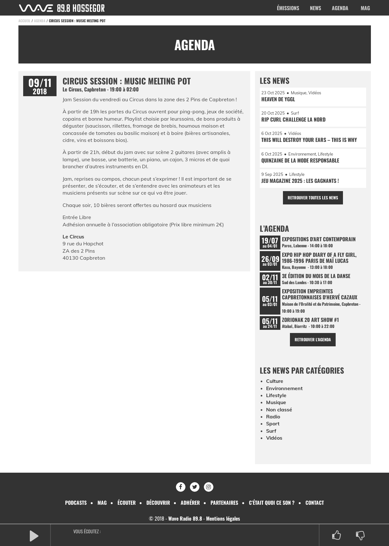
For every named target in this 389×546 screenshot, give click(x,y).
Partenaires (225, 502)
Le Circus (73, 236)
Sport (272, 425)
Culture (275, 382)
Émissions (288, 8)
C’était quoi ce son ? (273, 502)
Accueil (24, 20)
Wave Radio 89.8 (185, 519)
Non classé (279, 410)
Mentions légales (223, 519)
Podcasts (75, 502)
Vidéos (274, 439)
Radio (273, 418)
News (315, 8)
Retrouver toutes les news (313, 198)
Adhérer (190, 502)
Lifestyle (276, 396)
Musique (276, 403)
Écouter (126, 502)
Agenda (340, 8)
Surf (271, 432)
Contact (316, 502)
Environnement (284, 389)
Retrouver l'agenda (313, 341)
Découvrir (158, 502)
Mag (365, 8)
